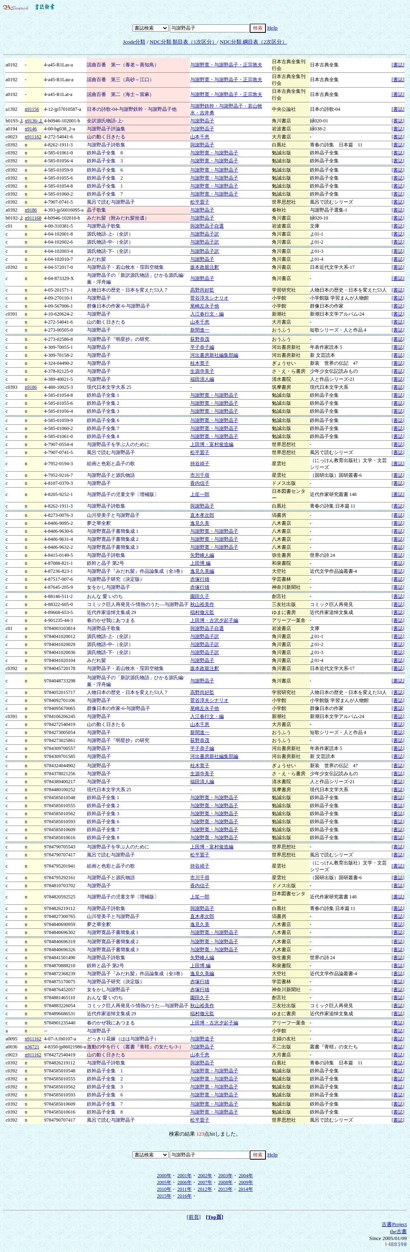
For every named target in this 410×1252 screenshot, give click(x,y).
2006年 (184, 1182)
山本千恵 (199, 137)
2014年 (246, 1189)
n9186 (31, 210)
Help (272, 28)
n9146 (31, 129)
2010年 (164, 1189)
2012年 (205, 1189)
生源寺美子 (202, 371)
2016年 (184, 1196)
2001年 (184, 1175)
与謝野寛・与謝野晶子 (214, 153)
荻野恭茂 (199, 339)
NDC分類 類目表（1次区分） (183, 42)
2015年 (164, 1196)
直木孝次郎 (202, 515)
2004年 (246, 1175)
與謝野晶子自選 (207, 226)
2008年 (225, 1182)
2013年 (225, 1189)
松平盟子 (199, 202)
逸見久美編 (202, 571)
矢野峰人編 (202, 555)
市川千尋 (199, 475)
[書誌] (398, 65)
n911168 (33, 218)
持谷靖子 (199, 463)
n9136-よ (34, 121)
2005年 (164, 1182)
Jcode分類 (134, 42)
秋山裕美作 (202, 604)
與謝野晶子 (202, 145)
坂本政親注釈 (204, 267)
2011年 (184, 1189)
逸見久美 (199, 523)
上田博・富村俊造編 (211, 444)
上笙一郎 (199, 494)
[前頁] (194, 1217)
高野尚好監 (202, 290)
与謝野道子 (202, 1039)
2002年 (205, 1175)
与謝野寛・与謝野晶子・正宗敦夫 (226, 65)
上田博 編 (200, 563)
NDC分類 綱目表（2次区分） (253, 42)
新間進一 (199, 330)
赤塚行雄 (199, 579)
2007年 (205, 1182)
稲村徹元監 (202, 612)
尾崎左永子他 (204, 306)
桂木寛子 (199, 363)
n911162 (33, 137)
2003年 (225, 1175)
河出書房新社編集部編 (214, 355)
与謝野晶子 (202, 121)
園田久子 (199, 596)
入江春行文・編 (207, 314)
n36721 (32, 1047)
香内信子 (199, 483)
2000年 (164, 1175)
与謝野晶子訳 (204, 234)
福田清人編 (202, 379)
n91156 (32, 109)
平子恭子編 (202, 347)
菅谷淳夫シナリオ (209, 298)
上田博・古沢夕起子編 (214, 620)
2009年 (246, 1182)
